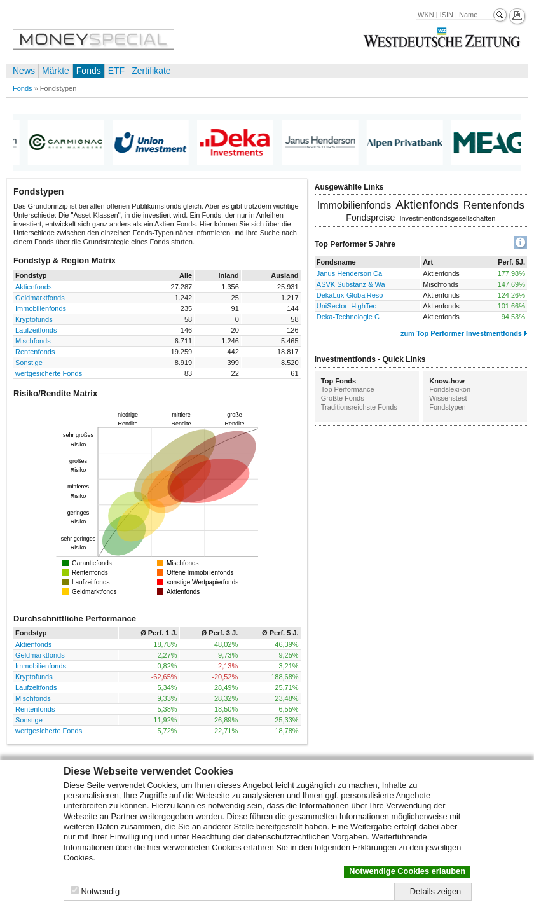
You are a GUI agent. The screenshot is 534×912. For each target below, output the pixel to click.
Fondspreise (370, 217)
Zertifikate (151, 71)
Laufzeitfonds (36, 330)
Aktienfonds (33, 287)
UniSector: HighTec (346, 306)
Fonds (88, 71)
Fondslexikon (449, 389)
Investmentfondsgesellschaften (447, 218)
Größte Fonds (342, 398)
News (24, 71)
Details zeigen (435, 891)
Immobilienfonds (40, 308)
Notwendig (100, 891)
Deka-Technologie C (348, 317)
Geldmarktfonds (40, 297)
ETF (116, 71)
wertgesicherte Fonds (48, 373)
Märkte (55, 71)
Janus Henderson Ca (349, 273)
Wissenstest (448, 398)
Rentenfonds (35, 352)
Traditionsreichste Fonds (359, 407)
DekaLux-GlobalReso (350, 295)
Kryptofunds (34, 319)
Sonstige (29, 362)
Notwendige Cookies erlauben (407, 871)
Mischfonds (33, 341)
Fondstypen (447, 407)
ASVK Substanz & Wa (351, 284)
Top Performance (347, 389)
